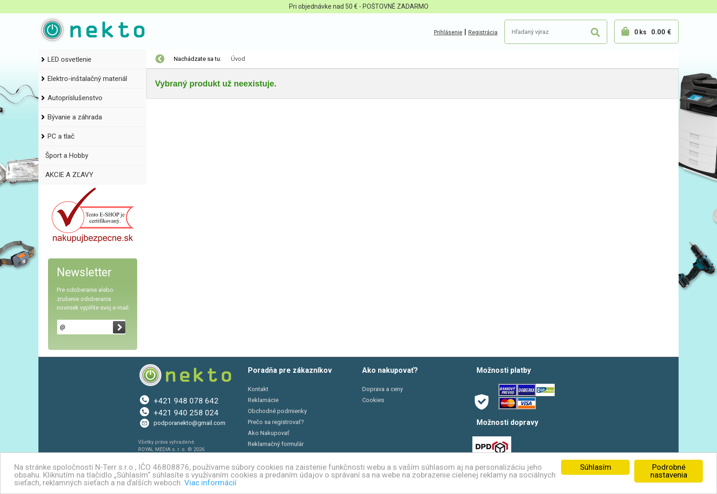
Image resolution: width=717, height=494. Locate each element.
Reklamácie (263, 400)
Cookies (373, 400)
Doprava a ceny (382, 389)
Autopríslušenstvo (75, 98)
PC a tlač (61, 136)
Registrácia (483, 32)
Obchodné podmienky (277, 411)
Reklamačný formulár (276, 443)
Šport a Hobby (66, 155)
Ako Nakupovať (268, 433)
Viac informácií (210, 482)
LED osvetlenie (69, 59)
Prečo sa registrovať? (276, 422)
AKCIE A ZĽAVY (69, 175)
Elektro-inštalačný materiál (87, 79)
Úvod (238, 58)
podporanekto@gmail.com (189, 422)
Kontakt (258, 389)
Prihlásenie (448, 32)
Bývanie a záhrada (75, 117)
